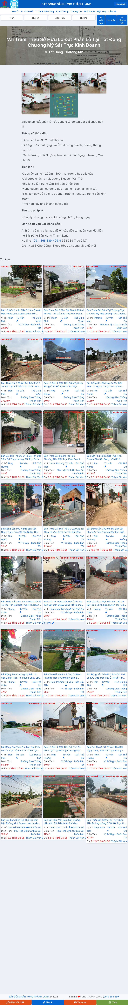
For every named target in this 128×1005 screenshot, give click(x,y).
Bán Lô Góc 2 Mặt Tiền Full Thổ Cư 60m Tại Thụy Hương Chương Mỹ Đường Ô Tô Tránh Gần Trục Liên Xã (63, 749)
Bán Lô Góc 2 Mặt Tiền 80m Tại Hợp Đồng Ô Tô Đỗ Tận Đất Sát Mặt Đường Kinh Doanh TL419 (63, 385)
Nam (74, 412)
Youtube (80, 1002)
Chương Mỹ (6, 267)
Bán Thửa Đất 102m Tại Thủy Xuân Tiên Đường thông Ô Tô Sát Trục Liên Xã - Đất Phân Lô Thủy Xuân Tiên (106, 822)
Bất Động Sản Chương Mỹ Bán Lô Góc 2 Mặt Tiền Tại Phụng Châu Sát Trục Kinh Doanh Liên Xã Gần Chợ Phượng (20, 676)
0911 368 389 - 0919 (47, 240)
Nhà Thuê (89, 11)
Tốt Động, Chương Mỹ (65, 52)
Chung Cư (76, 11)
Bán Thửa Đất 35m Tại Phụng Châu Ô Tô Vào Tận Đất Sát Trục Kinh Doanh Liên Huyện (21, 603)
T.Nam (33, 267)
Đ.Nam (30, 485)
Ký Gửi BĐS (101, 20)
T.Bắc (73, 339)
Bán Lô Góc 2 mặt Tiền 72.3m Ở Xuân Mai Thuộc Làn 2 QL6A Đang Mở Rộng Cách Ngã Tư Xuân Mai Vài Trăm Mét (21, 312)
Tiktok (47, 1002)
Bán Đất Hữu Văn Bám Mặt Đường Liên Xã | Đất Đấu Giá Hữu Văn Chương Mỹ (62, 822)
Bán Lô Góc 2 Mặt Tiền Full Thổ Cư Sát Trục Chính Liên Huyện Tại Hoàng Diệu (107, 603)
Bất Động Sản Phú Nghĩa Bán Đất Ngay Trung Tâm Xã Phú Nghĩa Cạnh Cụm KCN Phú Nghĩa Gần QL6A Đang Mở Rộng (21, 530)
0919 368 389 (111, 996)
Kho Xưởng (62, 11)
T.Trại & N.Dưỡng (44, 11)
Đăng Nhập (121, 4)
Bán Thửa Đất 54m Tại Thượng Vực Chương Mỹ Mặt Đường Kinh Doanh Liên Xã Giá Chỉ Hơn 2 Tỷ (106, 312)
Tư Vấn (66, 609)
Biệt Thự (101, 11)
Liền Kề (112, 11)
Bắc (117, 267)
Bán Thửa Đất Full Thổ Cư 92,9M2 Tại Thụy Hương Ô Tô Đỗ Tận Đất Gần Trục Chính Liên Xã (64, 530)
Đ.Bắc (116, 412)
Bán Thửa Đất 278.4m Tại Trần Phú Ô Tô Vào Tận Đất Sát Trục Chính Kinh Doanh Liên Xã (20, 385)
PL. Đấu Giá (27, 11)
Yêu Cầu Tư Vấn (122, 20)
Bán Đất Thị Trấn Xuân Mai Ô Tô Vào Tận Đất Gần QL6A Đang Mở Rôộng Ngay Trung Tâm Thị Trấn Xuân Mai (63, 603)
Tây (76, 267)
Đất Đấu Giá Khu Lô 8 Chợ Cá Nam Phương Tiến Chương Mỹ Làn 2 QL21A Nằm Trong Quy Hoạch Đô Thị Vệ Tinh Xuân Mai (63, 676)
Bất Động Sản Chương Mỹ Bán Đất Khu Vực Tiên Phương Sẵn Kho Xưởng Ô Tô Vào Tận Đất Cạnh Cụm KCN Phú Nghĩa (107, 530)
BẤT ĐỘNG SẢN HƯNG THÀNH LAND (29, 996)
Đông (117, 339)
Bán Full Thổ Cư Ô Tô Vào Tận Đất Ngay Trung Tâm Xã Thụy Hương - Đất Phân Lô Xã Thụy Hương (105, 749)
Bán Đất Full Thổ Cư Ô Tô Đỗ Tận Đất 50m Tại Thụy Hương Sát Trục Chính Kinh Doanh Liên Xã (21, 457)
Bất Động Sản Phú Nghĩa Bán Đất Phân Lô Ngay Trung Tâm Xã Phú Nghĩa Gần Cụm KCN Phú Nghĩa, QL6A (104, 385)
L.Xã (112, 267)
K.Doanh (23, 267)
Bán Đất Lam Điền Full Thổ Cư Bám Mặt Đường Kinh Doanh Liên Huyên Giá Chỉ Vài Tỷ (19, 822)
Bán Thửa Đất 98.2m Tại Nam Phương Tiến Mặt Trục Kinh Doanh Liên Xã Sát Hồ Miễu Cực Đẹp (62, 457)
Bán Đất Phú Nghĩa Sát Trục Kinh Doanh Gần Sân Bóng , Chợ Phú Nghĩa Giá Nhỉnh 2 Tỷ (104, 457)
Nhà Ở (15, 11)
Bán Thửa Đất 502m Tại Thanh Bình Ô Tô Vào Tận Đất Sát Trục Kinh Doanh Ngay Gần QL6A (64, 312)
